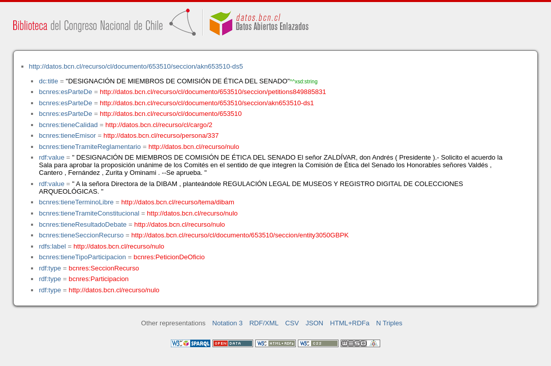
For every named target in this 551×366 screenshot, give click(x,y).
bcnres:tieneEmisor (67, 135)
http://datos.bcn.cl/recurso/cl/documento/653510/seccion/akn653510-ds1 (207, 103)
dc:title (48, 81)
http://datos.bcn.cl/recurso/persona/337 (161, 135)
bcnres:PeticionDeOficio (169, 257)
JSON (314, 323)
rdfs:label (52, 246)
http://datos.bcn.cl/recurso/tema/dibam (177, 202)
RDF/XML (264, 323)
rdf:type (50, 268)
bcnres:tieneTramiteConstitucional (89, 213)
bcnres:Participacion (99, 279)
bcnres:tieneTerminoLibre (76, 202)
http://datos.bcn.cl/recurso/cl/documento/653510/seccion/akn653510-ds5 (136, 66)
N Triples (389, 323)
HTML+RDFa (350, 323)
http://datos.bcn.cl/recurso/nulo (193, 146)
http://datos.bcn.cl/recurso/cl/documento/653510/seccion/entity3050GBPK (240, 235)
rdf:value (51, 157)
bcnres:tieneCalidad (68, 125)
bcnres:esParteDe (65, 92)
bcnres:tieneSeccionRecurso (81, 235)
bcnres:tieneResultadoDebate (83, 224)
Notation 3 (227, 323)
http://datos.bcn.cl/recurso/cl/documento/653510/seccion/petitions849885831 (213, 92)
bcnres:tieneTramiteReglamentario (90, 146)
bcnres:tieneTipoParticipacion (82, 257)
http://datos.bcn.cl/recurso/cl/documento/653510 (170, 113)
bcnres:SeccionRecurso (104, 268)
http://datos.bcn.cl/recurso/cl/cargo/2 (158, 125)
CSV (292, 323)
